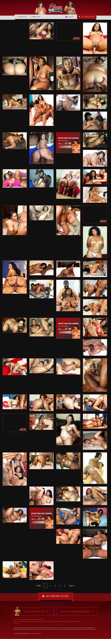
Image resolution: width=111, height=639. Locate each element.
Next (71, 586)
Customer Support (29, 621)
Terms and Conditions (18, 621)
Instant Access (33, 619)
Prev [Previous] (38, 586)
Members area (35, 16)
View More (40, 619)
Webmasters (38, 621)
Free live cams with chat (34, 612)
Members (19, 619)
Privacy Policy (16, 623)
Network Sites (22, 16)
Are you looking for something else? (75, 612)
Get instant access (88, 17)
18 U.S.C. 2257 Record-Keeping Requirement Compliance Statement (64, 621)
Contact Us (44, 621)
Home (14, 619)
